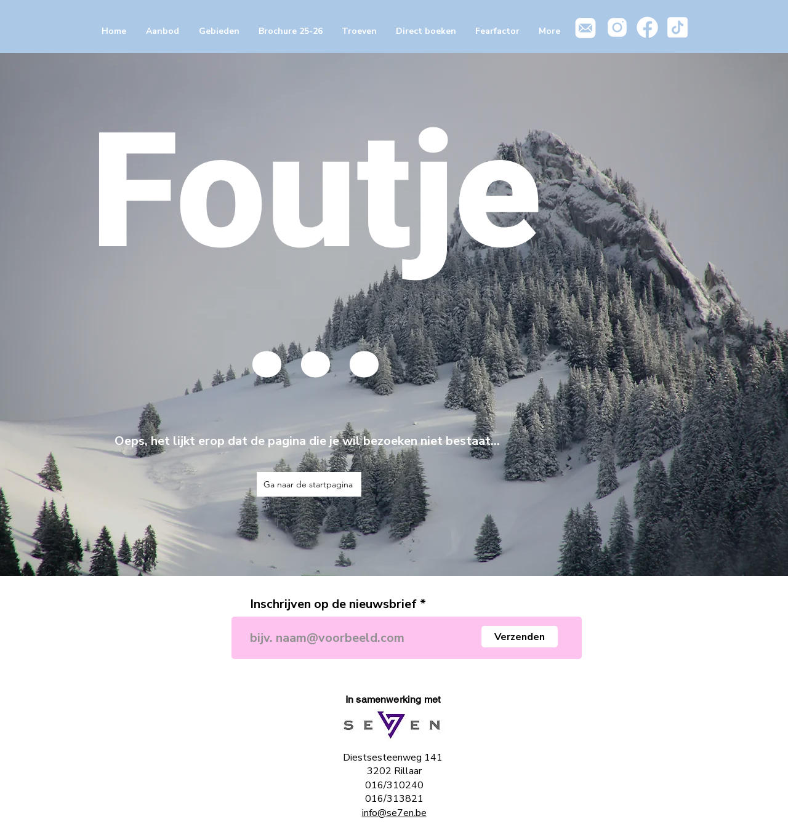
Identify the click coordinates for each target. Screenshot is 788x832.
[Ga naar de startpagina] (309, 484)
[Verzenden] (519, 636)
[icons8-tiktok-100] (677, 27)
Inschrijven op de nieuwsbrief (333, 604)
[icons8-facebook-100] (647, 27)
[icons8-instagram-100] (617, 27)
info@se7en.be (394, 813)
